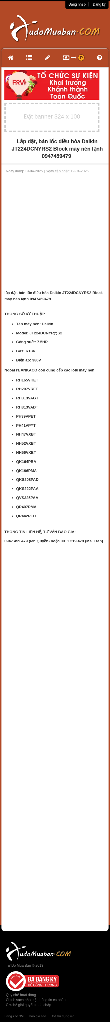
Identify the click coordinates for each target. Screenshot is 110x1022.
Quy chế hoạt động (21, 995)
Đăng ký (99, 4)
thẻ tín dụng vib (63, 1016)
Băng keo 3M (13, 1016)
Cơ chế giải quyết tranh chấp (28, 1005)
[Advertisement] (55, 232)
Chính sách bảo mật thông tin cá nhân (35, 1000)
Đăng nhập (77, 4)
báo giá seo (37, 1016)
